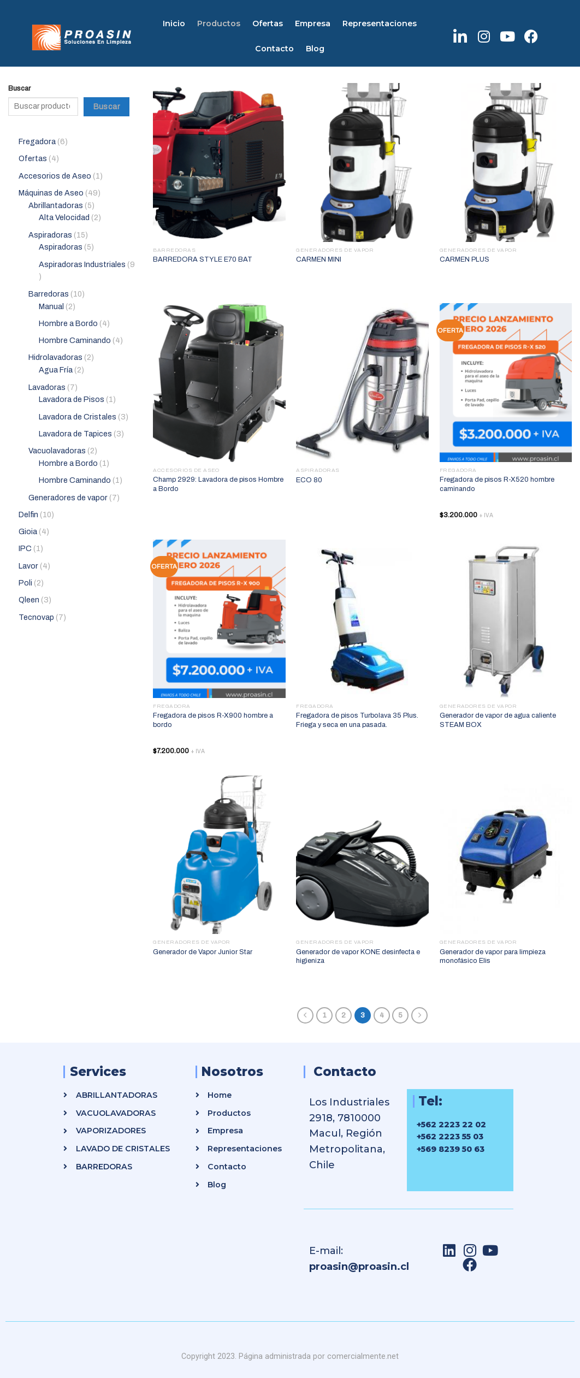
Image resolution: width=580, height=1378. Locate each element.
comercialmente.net (363, 1356)
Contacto (274, 49)
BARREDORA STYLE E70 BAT (202, 259)
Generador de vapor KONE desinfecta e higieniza (358, 956)
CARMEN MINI (318, 259)
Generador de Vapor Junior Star (202, 952)
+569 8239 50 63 (450, 1149)
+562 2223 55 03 (450, 1137)
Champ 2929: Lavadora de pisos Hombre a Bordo (218, 484)
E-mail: (326, 1251)
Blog (315, 49)
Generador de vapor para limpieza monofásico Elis (493, 956)
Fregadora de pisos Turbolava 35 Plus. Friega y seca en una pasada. (357, 720)
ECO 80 (309, 480)
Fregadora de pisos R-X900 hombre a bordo (213, 720)
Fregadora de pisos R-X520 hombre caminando (497, 484)
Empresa (312, 23)
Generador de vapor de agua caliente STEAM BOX (498, 720)
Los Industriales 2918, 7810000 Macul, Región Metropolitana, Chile (349, 1133)
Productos (218, 23)
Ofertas (267, 23)
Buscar (19, 88)
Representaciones (379, 23)
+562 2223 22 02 (451, 1124)
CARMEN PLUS (464, 259)
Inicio (174, 23)
